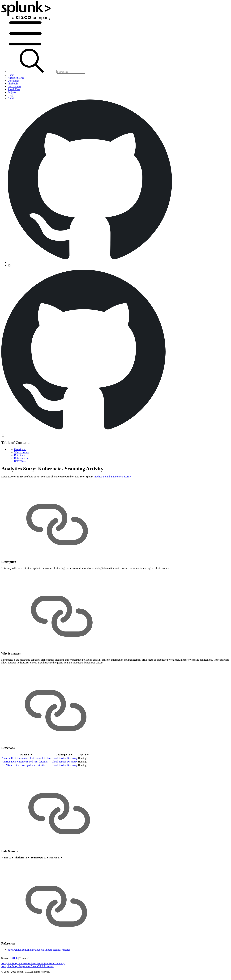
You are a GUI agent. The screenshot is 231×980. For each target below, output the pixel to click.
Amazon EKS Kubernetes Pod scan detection (25, 761)
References (20, 461)
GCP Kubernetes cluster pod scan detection (24, 765)
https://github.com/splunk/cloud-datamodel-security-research (39, 949)
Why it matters (21, 452)
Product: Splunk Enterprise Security (112, 476)
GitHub (13, 958)
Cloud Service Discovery (64, 758)
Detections (19, 455)
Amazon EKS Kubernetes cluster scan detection (26, 758)
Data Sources (21, 458)
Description (20, 449)
